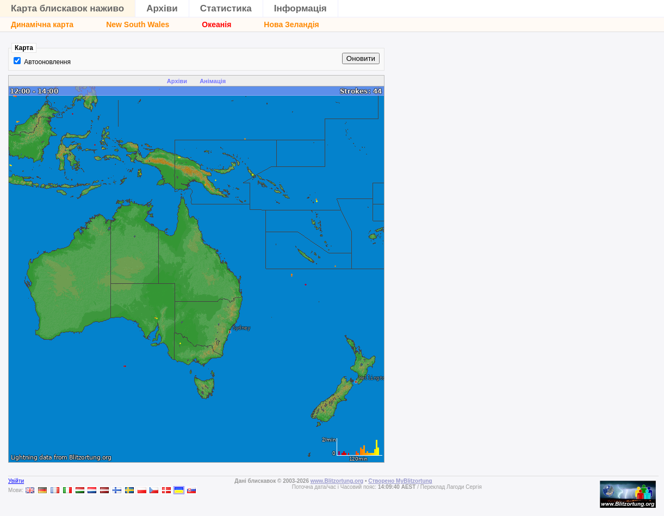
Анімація (213, 81)
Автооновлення (47, 62)
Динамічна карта (42, 24)
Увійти (16, 481)
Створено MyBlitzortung (400, 481)
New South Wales (137, 24)
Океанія (216, 24)
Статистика (226, 8)
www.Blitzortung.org (337, 481)
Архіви (162, 8)
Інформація (300, 8)
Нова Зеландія (291, 24)
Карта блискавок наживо (67, 8)
